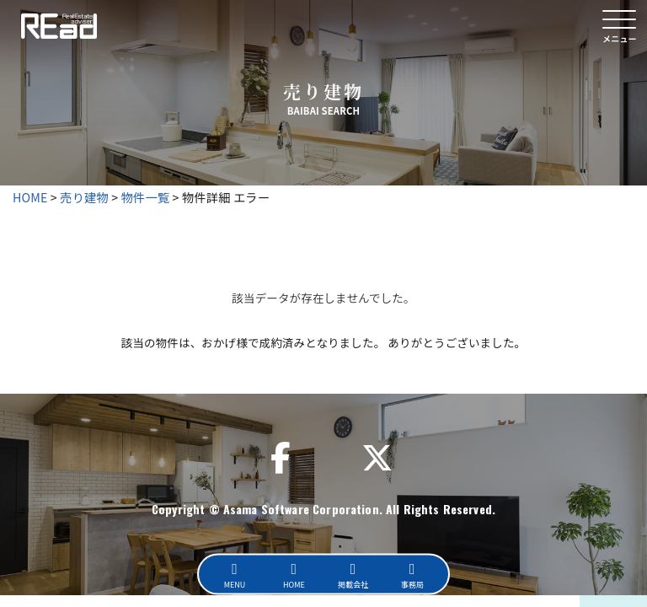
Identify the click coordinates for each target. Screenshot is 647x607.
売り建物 (84, 197)
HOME (30, 197)
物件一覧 (145, 197)
